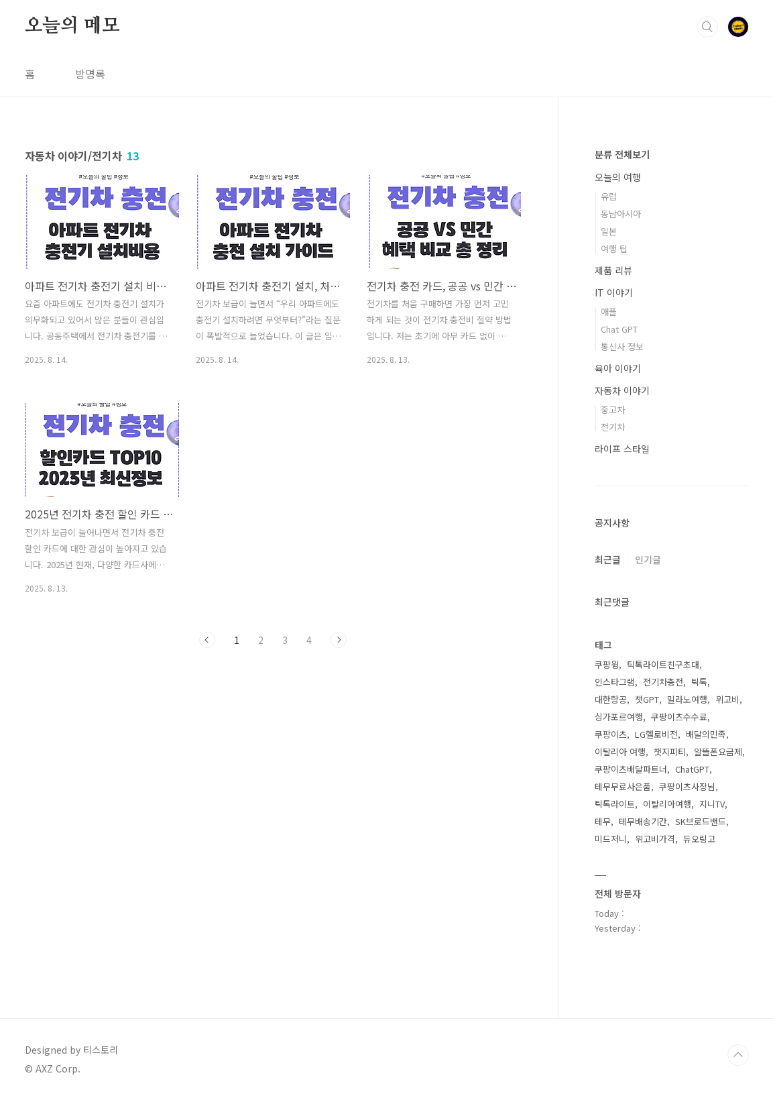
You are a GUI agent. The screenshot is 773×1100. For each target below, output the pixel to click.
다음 (339, 640)
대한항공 (611, 699)
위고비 (727, 699)
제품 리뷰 (613, 270)
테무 (603, 821)
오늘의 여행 (618, 177)
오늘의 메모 (72, 26)
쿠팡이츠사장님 (687, 786)
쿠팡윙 (607, 664)
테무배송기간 (643, 821)
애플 (609, 311)
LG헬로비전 (656, 734)
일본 (609, 231)
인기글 (648, 559)
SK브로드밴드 (700, 821)
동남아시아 (621, 213)
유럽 (609, 196)
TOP (738, 1055)
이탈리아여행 (667, 804)
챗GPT (647, 699)
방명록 (90, 74)
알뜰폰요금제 (718, 751)
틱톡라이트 (615, 804)
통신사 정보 (622, 346)
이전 (207, 640)
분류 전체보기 (622, 154)
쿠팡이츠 (611, 734)
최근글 (608, 559)
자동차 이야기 (622, 390)
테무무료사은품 (623, 786)
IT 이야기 (614, 292)
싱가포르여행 (619, 716)
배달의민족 (706, 734)
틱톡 (699, 681)
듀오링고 (699, 838)
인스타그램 (615, 681)
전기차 (613, 427)
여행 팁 (614, 248)
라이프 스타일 (622, 448)
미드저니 (611, 838)
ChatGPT (692, 769)
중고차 (613, 409)
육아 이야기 (618, 368)
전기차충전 (663, 681)
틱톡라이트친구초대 (663, 664)
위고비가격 (655, 838)
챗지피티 (670, 751)
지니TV (712, 804)
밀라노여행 (687, 699)
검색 (707, 27)
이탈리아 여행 (620, 751)
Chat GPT (619, 329)
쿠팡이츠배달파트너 (631, 769)
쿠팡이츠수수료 (679, 716)
